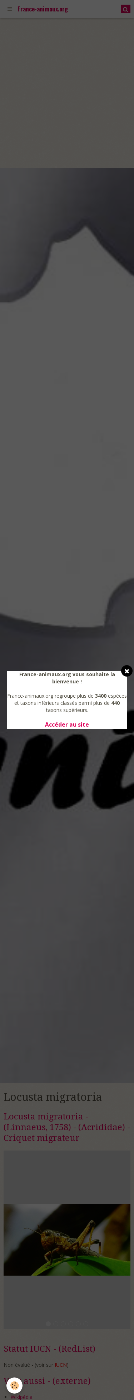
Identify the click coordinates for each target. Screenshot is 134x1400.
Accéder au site (67, 724)
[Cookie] (14, 1385)
